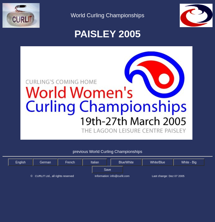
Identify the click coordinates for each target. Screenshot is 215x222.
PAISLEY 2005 (107, 33)
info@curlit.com (119, 176)
